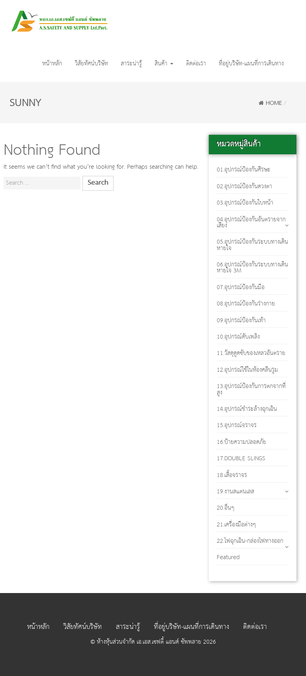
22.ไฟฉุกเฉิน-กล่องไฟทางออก (250, 541)
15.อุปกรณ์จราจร (237, 425)
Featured (228, 557)
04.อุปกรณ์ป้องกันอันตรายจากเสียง (251, 222)
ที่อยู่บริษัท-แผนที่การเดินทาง (251, 63)
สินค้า (164, 63)
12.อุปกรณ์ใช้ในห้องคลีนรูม (247, 370)
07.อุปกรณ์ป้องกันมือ (241, 287)
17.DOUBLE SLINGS (241, 458)
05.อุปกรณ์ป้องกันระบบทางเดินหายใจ (252, 245)
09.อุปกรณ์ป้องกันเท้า (241, 320)
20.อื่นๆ (226, 508)
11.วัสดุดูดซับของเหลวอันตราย (251, 353)
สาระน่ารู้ (131, 63)
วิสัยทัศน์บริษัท (91, 63)
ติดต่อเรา (196, 63)
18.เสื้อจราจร (232, 475)
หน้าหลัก (52, 63)
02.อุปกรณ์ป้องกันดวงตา (244, 186)
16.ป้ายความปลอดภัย (241, 442)
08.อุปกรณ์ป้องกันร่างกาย (246, 303)
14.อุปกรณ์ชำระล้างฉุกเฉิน (247, 409)
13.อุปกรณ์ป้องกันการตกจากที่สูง (251, 389)
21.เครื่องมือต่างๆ (236, 524)
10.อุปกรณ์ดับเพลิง (238, 336)
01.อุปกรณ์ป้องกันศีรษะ (244, 169)
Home (270, 103)
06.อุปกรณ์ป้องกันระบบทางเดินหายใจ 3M (252, 267)
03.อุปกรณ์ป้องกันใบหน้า (245, 202)
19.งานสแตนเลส (235, 491)
